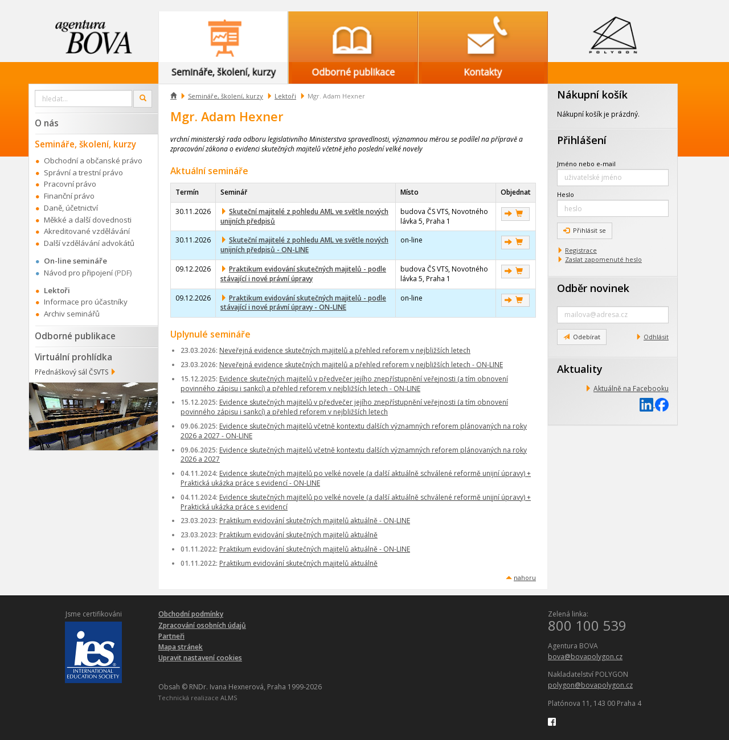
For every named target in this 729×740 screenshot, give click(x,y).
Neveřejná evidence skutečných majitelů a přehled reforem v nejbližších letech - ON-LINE (361, 364)
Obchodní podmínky (190, 614)
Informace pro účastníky (86, 302)
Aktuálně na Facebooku (631, 388)
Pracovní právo (70, 184)
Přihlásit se (584, 230)
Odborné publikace (75, 336)
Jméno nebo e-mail (586, 163)
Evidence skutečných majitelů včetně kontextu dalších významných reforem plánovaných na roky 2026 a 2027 (354, 454)
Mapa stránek (180, 647)
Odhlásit (656, 336)
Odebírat (581, 336)
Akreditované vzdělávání (87, 231)
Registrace (581, 250)
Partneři (171, 636)
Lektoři (285, 96)
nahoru (525, 577)
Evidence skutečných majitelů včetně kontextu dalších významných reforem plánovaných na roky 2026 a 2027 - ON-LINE (354, 431)
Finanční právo (69, 196)
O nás (47, 123)
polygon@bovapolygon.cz (590, 685)
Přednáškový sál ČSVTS (71, 372)
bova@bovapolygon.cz (585, 656)
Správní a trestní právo (83, 172)
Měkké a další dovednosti (88, 220)
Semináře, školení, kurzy (225, 96)
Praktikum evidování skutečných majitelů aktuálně (298, 535)
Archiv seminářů (72, 314)
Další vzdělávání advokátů (89, 243)
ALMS (228, 697)
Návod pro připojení (78, 273)
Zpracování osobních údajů (202, 625)
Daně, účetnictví (71, 208)
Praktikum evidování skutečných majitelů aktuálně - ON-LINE (314, 520)
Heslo (565, 194)
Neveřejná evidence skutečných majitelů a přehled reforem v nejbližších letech (344, 350)
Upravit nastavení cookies (200, 658)
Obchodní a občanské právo (93, 160)
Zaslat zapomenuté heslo (603, 259)
